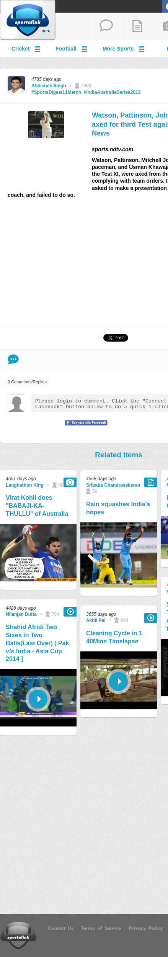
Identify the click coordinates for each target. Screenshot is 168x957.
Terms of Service (101, 928)
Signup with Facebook (84, 427)
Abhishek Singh (48, 85)
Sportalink (28, 20)
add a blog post (137, 26)
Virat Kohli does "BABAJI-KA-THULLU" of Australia (37, 505)
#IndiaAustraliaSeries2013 (112, 92)
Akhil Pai (96, 620)
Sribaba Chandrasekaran (113, 485)
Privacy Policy (146, 928)
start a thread (106, 26)
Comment (13, 359)
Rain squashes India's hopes (118, 508)
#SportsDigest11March (56, 92)
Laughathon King (25, 485)
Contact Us (60, 928)
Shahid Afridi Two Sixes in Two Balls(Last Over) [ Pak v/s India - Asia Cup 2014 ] (37, 643)
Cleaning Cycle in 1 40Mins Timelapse (114, 637)
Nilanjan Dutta (21, 614)
